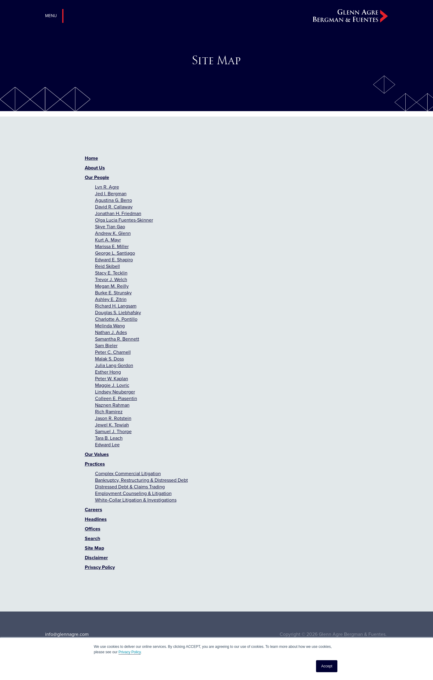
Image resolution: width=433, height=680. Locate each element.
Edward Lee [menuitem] (107, 444)
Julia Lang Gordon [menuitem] (114, 365)
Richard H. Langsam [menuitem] (116, 305)
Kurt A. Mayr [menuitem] (108, 239)
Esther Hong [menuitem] (108, 372)
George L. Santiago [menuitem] (115, 253)
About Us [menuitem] (95, 167)
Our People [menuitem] (97, 177)
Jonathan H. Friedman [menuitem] (118, 213)
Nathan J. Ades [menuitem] (111, 332)
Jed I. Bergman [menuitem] (111, 193)
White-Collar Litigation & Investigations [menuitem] (136, 499)
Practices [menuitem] (95, 463)
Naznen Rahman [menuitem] (112, 405)
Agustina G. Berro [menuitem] (113, 200)
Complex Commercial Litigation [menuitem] (128, 473)
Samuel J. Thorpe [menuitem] (113, 431)
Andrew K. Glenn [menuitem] (113, 233)
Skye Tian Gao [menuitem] (110, 226)
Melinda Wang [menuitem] (110, 325)
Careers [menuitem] (93, 509)
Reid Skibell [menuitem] (107, 266)
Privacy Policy (129, 652)
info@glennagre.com (67, 634)
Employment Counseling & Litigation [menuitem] (133, 493)
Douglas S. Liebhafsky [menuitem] (118, 312)
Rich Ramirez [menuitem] (109, 411)
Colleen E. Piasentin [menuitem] (116, 398)
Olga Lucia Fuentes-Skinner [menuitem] (124, 220)
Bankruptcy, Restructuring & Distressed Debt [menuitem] (141, 480)
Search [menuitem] (92, 538)
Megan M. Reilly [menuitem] (112, 286)
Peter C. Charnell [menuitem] (113, 352)
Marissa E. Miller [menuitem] (112, 246)
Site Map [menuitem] (94, 548)
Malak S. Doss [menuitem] (109, 358)
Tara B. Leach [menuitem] (109, 438)
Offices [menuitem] (92, 528)
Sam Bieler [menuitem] (106, 345)
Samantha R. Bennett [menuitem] (117, 338)
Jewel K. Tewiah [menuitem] (112, 424)
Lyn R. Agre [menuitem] (107, 187)
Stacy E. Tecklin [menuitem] (111, 272)
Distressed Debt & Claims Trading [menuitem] (130, 486)
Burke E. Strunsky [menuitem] (113, 292)
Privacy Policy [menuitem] (100, 567)
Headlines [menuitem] (96, 519)
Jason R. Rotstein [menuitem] (113, 418)
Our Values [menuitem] (97, 454)
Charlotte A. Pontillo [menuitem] (116, 319)
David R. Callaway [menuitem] (114, 206)
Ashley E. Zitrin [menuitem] (111, 299)
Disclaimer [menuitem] (96, 557)
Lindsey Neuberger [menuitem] (115, 391)
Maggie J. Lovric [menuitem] (112, 385)
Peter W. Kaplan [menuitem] (111, 378)
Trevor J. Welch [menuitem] (111, 279)
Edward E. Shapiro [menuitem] (114, 259)
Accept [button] (326, 666)
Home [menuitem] (91, 158)
